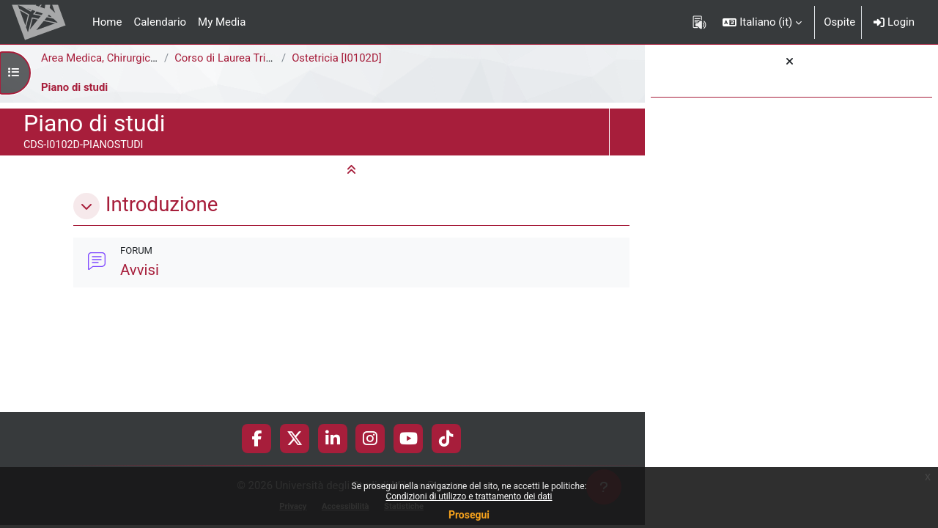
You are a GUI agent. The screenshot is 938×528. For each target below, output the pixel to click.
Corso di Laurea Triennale (236, 58)
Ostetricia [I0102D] (337, 58)
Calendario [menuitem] (159, 22)
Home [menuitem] (107, 22)
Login (894, 22)
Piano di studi (74, 87)
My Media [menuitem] (221, 22)
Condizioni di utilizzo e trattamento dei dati (468, 496)
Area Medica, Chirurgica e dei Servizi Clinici (146, 58)
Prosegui (469, 515)
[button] (762, 22)
